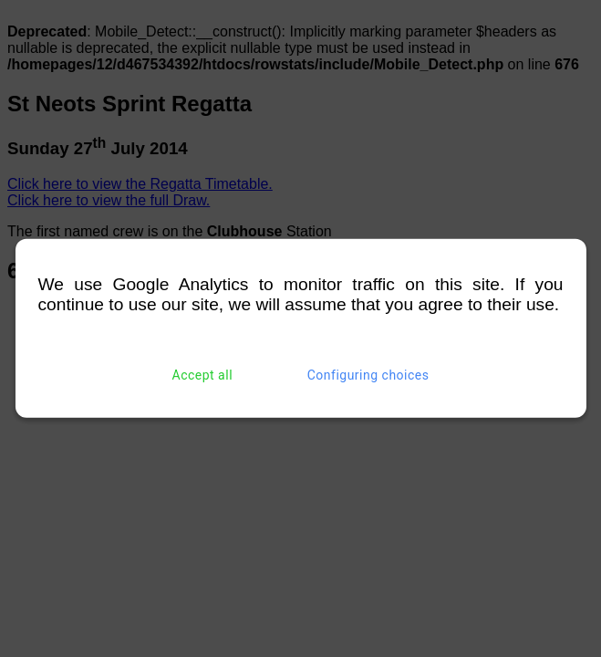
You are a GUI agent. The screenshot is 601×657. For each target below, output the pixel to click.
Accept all (203, 375)
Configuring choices (368, 375)
